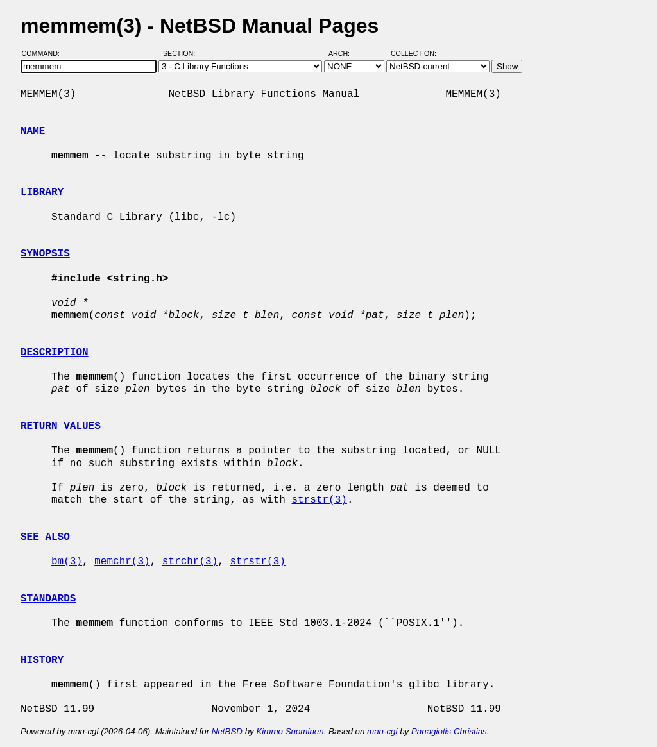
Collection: (413, 53)
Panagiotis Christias (449, 731)
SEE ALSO (45, 537)
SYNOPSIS (45, 254)
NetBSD (227, 731)
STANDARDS (48, 599)
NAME (33, 131)
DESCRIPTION (55, 353)
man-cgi (382, 731)
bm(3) (66, 562)
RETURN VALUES (61, 426)
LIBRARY (42, 192)
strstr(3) (318, 500)
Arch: (344, 53)
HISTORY (42, 660)
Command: (44, 53)
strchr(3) (190, 562)
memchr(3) (121, 562)
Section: (182, 53)
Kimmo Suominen (289, 731)
